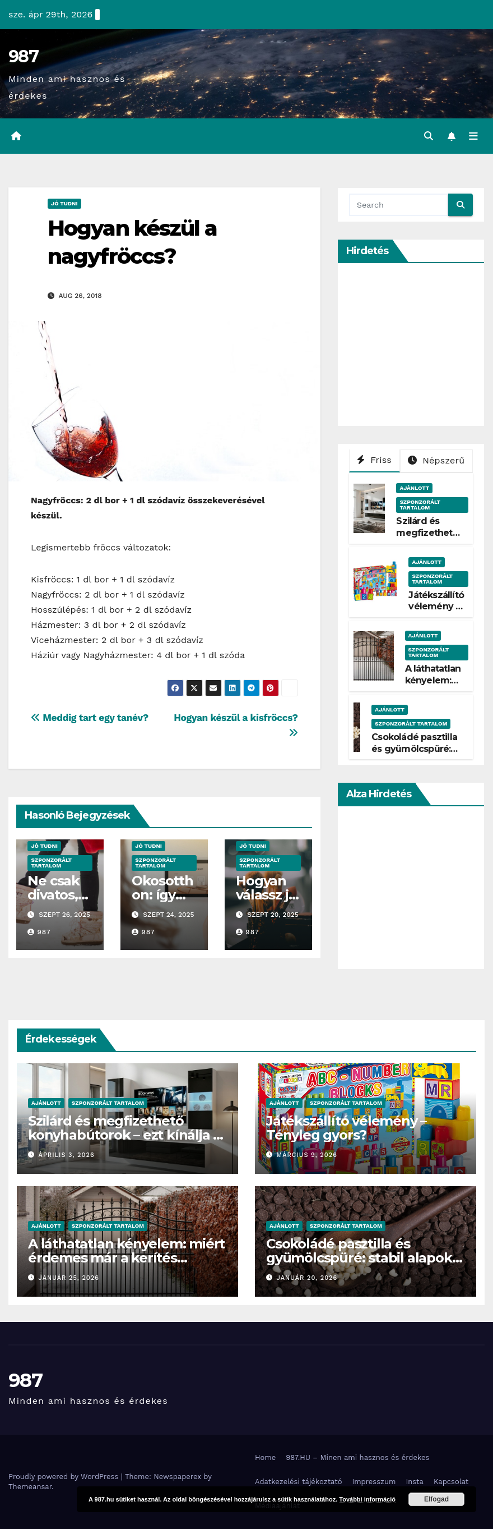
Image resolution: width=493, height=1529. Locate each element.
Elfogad (436, 1499)
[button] (428, 136)
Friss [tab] (374, 459)
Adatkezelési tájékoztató (298, 1481)
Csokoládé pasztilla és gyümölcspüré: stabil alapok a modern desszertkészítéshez (364, 1258)
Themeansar (30, 1486)
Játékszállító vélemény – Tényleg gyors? (436, 612)
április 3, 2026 (67, 1155)
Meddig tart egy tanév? (89, 717)
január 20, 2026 (307, 1278)
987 (23, 56)
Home (265, 1457)
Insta (415, 1481)
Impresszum (374, 1481)
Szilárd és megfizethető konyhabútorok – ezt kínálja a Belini (124, 1135)
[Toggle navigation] (473, 136)
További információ (367, 1499)
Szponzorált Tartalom (51, 863)
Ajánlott (414, 488)
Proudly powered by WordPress (64, 1476)
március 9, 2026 (307, 1155)
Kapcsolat (451, 1481)
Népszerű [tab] (436, 460)
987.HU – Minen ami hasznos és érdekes (357, 1457)
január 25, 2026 (69, 1278)
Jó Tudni (64, 203)
